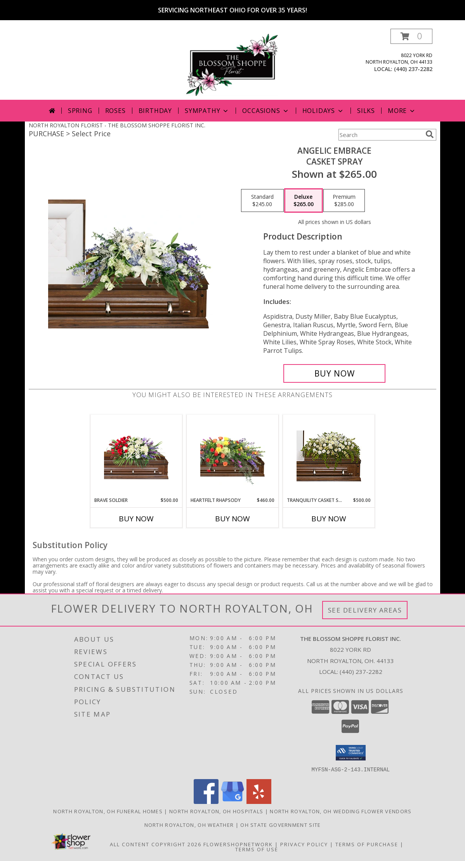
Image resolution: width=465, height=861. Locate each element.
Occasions (265, 110)
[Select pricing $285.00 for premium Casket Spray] (344, 200)
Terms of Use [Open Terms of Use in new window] (256, 848)
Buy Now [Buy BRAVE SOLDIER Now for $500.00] (136, 519)
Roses (115, 110)
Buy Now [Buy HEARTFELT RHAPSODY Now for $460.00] (232, 519)
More (402, 110)
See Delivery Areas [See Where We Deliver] (365, 610)
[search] (429, 134)
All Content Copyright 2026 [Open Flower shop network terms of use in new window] (155, 843)
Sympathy (207, 110)
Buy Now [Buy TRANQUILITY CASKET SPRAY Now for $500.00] (328, 519)
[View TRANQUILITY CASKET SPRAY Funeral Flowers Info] (329, 455)
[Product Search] (380, 134)
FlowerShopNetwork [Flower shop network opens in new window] (238, 843)
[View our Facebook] (206, 801)
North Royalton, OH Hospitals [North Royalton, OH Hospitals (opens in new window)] (216, 810)
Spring (80, 110)
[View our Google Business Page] (232, 801)
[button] (411, 36)
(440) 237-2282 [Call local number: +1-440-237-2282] (413, 69)
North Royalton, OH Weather (189, 824)
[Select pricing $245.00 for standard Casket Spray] (262, 200)
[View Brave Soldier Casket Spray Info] (136, 455)
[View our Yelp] (258, 801)
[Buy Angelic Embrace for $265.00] (334, 373)
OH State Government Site (280, 824)
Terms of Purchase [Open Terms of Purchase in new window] (366, 843)
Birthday (155, 110)
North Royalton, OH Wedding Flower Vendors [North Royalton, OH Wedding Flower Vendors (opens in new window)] (340, 810)
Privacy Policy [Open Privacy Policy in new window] (304, 843)
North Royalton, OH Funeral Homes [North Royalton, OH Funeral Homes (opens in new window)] (108, 810)
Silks (366, 110)
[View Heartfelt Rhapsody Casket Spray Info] (232, 455)
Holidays (323, 110)
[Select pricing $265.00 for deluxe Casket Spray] (303, 200)
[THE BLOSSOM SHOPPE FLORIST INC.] (233, 64)
